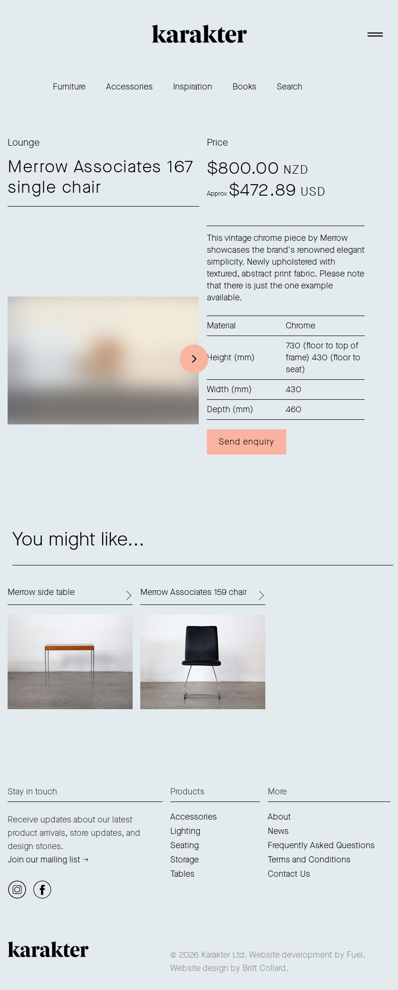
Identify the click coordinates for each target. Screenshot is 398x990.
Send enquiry (246, 441)
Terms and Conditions (309, 859)
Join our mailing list (44, 859)
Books (244, 86)
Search (289, 86)
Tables (182, 874)
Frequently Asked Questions (321, 845)
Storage (184, 859)
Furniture (69, 86)
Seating (184, 845)
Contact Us (289, 874)
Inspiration (192, 86)
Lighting (185, 831)
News (278, 831)
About (279, 816)
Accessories (129, 86)
